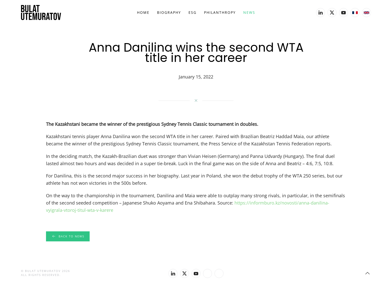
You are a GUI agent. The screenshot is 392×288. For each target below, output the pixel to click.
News (249, 12)
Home (143, 12)
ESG (192, 12)
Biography (169, 12)
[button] (367, 273)
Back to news (67, 236)
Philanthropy (220, 12)
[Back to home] (41, 12)
